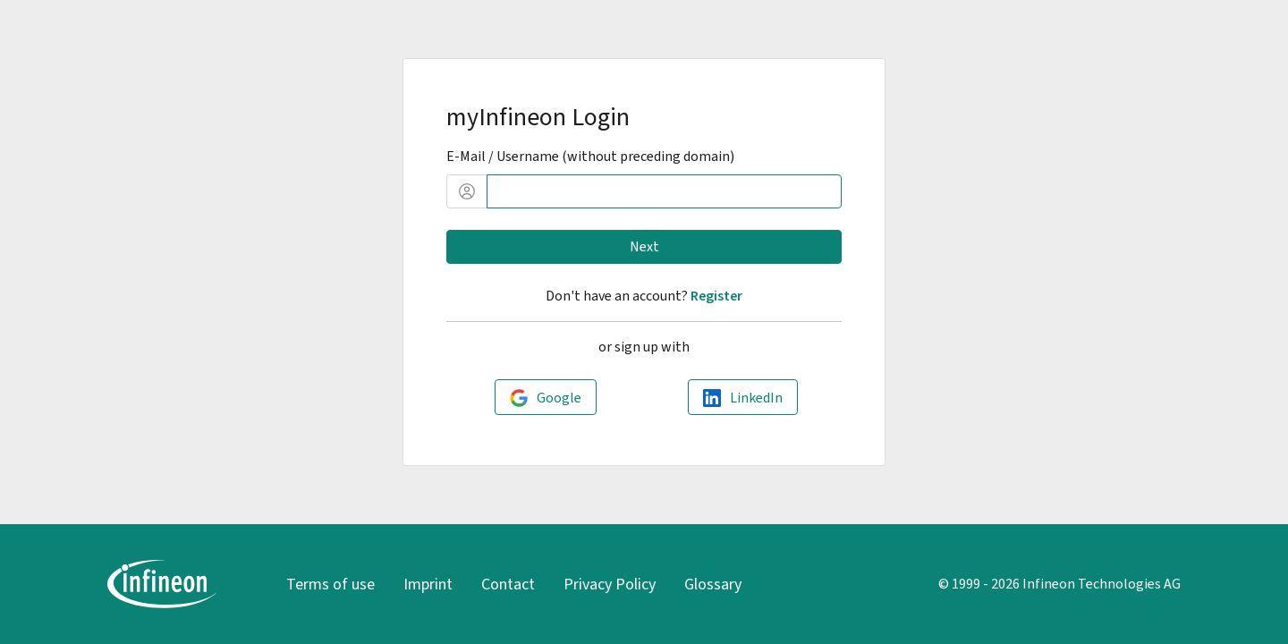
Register (716, 295)
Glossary (712, 584)
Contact (508, 584)
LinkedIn (756, 397)
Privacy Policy (610, 584)
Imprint (428, 584)
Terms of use (330, 584)
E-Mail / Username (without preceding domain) (590, 156)
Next (644, 246)
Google (559, 397)
